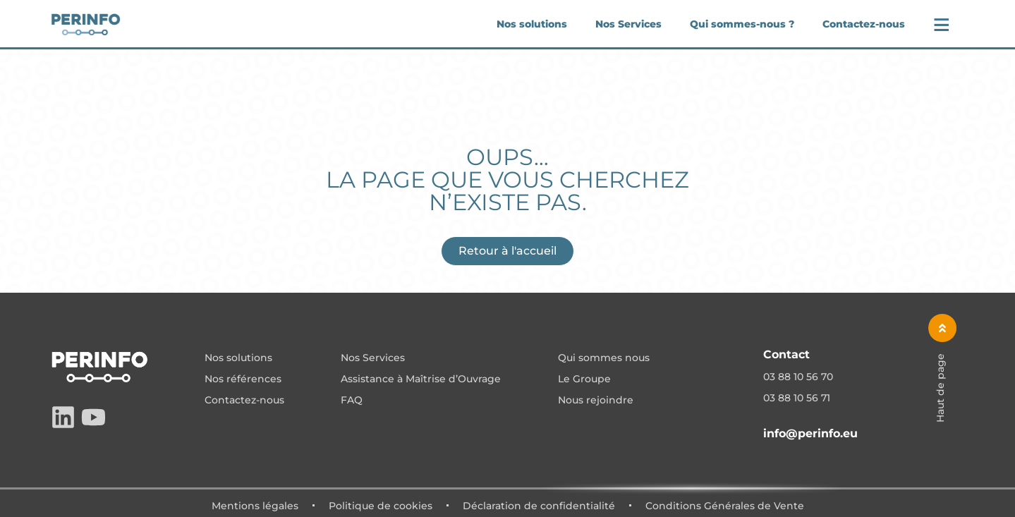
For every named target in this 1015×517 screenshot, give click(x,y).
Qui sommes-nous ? (742, 24)
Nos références (243, 379)
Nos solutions (532, 24)
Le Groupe (584, 379)
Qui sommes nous (604, 358)
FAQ (352, 400)
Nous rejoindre (595, 400)
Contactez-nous (863, 24)
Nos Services (628, 24)
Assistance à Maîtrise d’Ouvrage (421, 379)
